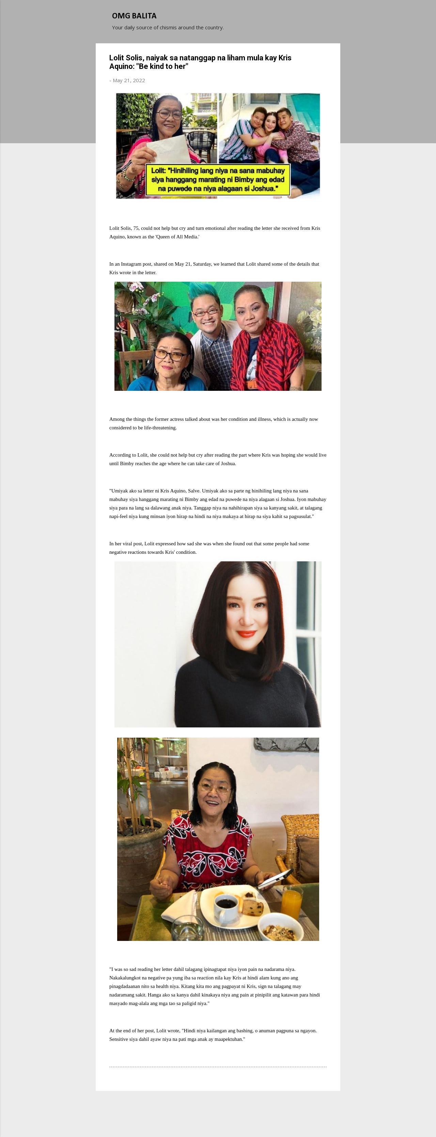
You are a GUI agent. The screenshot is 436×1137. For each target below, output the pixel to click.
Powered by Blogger (218, 1105)
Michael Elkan (234, 1119)
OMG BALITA (134, 16)
